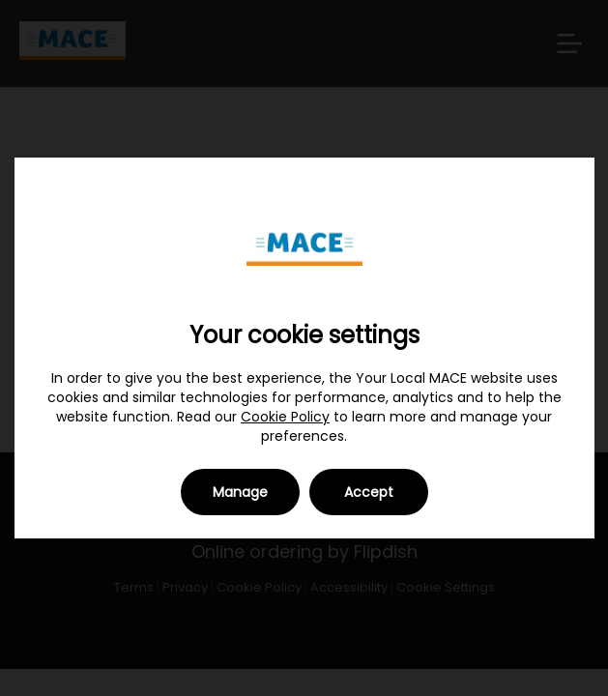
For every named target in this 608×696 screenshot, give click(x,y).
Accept (368, 492)
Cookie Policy (285, 416)
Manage (240, 492)
